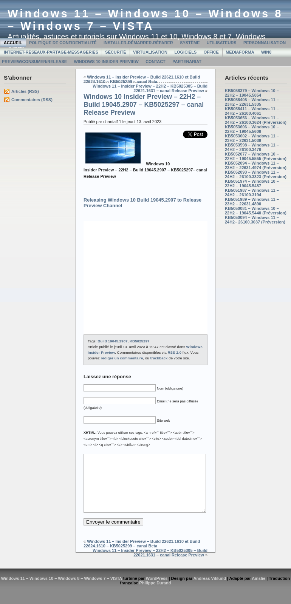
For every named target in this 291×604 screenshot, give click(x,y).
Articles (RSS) (25, 91)
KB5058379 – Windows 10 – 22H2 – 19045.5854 (252, 92)
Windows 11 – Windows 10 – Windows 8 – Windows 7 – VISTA (145, 20)
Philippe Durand (155, 594)
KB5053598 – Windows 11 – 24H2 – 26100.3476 (252, 147)
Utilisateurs (222, 42)
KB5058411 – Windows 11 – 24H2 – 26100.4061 (252, 111)
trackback (159, 358)
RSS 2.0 (174, 352)
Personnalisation (264, 42)
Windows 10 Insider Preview (106, 61)
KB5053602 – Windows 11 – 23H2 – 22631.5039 (252, 138)
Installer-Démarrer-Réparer (138, 42)
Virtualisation (150, 52)
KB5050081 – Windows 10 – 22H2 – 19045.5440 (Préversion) (255, 210)
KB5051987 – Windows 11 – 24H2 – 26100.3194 (252, 192)
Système (190, 42)
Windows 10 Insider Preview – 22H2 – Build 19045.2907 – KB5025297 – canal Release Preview (144, 104)
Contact (156, 61)
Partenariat (186, 61)
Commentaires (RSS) (32, 99)
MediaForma (240, 52)
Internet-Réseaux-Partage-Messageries (51, 52)
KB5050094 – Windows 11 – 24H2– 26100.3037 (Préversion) (255, 219)
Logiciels (185, 52)
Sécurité (115, 52)
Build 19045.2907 (112, 341)
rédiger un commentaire (122, 358)
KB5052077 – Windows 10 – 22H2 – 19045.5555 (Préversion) (255, 156)
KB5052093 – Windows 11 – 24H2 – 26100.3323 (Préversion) (255, 174)
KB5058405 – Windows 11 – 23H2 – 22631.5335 (252, 101)
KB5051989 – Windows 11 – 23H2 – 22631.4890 (252, 201)
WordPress (157, 589)
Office (211, 52)
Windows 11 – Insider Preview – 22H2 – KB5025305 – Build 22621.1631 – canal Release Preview (150, 88)
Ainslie (258, 589)
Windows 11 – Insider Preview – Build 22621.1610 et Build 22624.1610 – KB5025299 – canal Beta (142, 79)
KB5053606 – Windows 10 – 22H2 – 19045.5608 (252, 129)
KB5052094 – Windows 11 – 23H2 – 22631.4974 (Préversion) (255, 165)
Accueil (13, 42)
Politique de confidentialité (63, 42)
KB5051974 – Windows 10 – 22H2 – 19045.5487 (252, 183)
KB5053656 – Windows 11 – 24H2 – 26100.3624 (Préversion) (255, 120)
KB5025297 (139, 341)
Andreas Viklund (209, 589)
